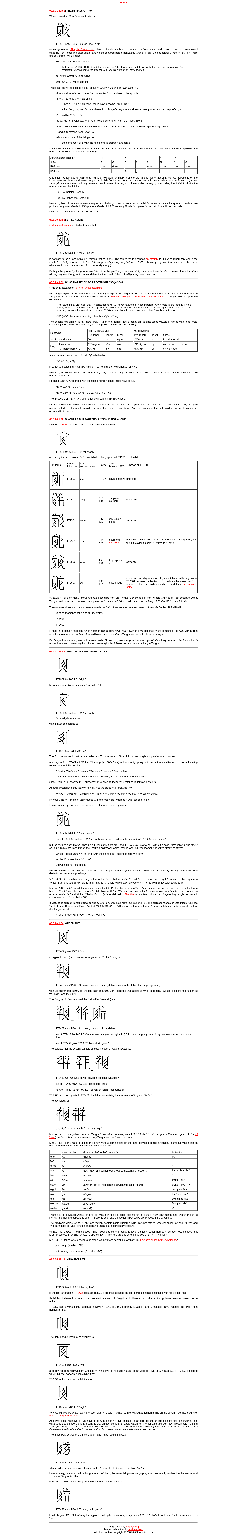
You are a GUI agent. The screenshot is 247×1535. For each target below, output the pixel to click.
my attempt (152, 259)
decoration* (115, 542)
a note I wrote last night (89, 287)
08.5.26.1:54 (56, 923)
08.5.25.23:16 (57, 1259)
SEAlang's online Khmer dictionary (157, 1240)
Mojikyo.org (132, 1526)
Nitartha (129, 894)
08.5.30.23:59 (57, 219)
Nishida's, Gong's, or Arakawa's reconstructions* (138, 296)
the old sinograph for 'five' (63, 1415)
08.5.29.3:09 (56, 282)
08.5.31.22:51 (57, 10)
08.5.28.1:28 (56, 419)
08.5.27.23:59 (57, 651)
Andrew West (135, 1529)
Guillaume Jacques (60, 225)
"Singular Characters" (82, 49)
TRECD (62, 424)
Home (123, 2)
